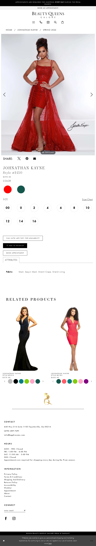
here (50, 543)
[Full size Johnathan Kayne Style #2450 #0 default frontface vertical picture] (48, 94)
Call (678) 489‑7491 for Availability (23, 238)
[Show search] (55, 22)
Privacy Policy (11, 474)
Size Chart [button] (87, 199)
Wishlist (8, 488)
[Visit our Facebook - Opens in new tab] (6, 518)
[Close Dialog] (4, 540)
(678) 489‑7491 (11, 431)
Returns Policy (11, 482)
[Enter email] (14, 510)
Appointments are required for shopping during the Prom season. (48, 3)
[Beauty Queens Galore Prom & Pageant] (48, 15)
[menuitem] (33, 22)
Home (9, 30)
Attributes (11, 259)
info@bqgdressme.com (14, 435)
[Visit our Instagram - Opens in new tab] (14, 518)
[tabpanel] (48, 94)
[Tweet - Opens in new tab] (19, 158)
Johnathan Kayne (28, 30)
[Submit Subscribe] (24, 510)
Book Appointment (15, 253)
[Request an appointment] (48, 8)
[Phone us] (40, 22)
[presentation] (23, 337)
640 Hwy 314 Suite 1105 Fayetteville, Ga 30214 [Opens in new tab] (27, 427)
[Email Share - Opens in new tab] (34, 158)
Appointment (10, 490)
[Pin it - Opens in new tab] (27, 158)
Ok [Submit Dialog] (91, 540)
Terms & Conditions (13, 477)
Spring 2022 (49, 30)
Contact (7, 496)
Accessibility (10, 485)
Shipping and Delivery (14, 479)
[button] (33, 22)
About (7, 493)
